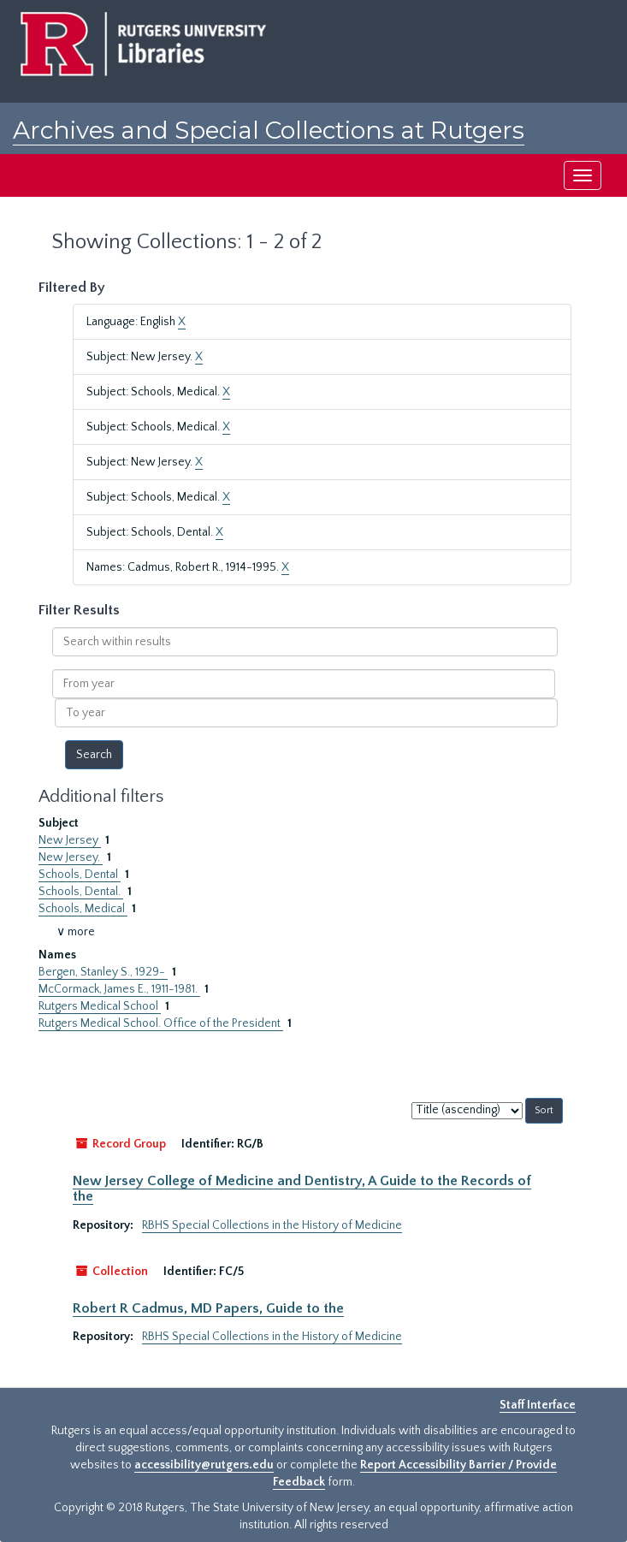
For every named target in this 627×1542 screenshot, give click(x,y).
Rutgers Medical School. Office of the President (160, 1023)
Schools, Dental (79, 874)
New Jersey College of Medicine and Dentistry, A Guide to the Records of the (302, 1188)
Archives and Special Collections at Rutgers (268, 130)
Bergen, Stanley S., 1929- (103, 972)
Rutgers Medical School (99, 1006)
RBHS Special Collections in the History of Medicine (272, 1225)
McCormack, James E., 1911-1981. (119, 989)
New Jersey (69, 840)
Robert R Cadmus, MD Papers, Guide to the (208, 1308)
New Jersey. (70, 857)
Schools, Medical (82, 909)
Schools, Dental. (80, 892)
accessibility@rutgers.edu (204, 1465)
